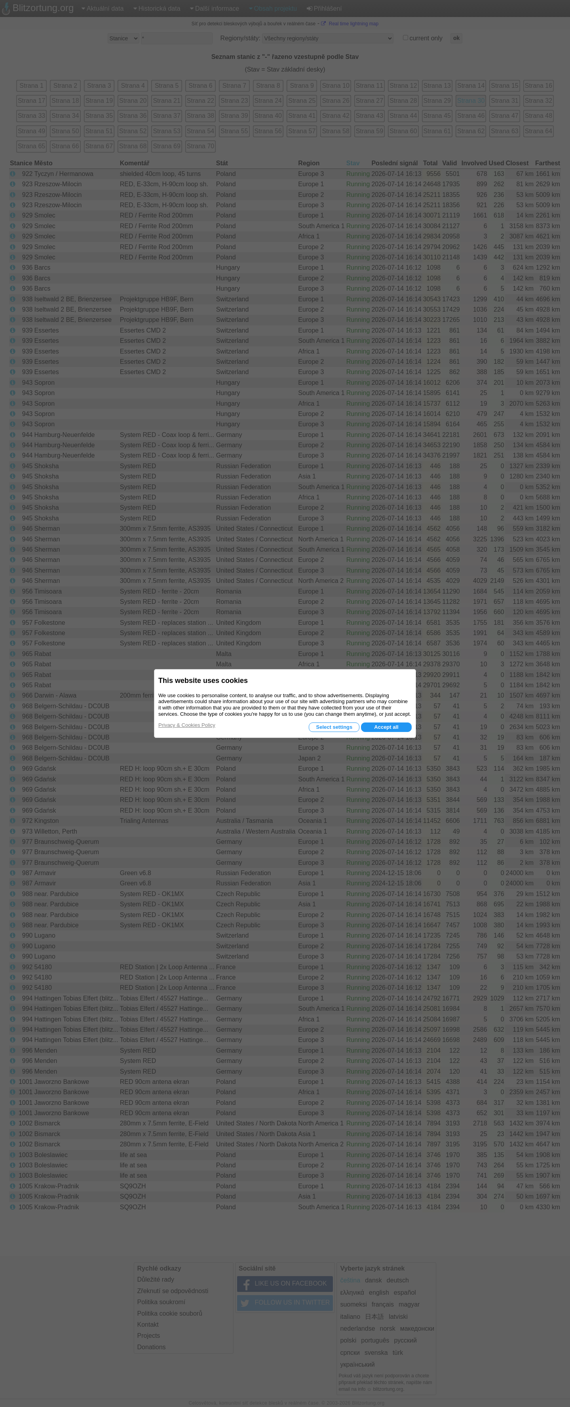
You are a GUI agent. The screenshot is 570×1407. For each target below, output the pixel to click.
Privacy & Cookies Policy (186, 725)
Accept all (386, 727)
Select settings (334, 727)
